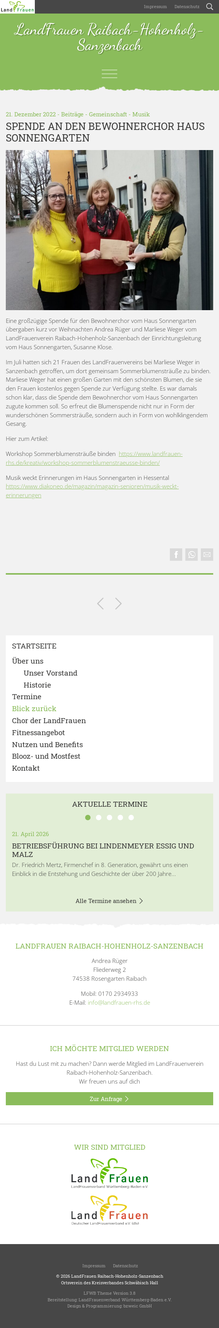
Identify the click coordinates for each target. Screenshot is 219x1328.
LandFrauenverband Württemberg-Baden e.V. (125, 1299)
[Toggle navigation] (109, 74)
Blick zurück (34, 708)
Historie (37, 685)
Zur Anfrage (110, 1099)
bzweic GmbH (137, 1306)
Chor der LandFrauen (49, 720)
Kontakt (26, 768)
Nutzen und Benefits (47, 744)
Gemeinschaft (108, 114)
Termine (26, 696)
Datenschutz (186, 6)
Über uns (27, 661)
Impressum (155, 6)
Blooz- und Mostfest (46, 756)
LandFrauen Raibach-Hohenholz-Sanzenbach (109, 37)
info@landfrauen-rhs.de (119, 1002)
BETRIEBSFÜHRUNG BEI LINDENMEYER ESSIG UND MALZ (103, 850)
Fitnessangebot (38, 732)
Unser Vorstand (50, 673)
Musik (141, 114)
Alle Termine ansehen (109, 901)
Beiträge (72, 114)
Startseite (34, 646)
